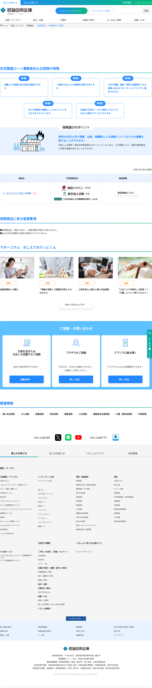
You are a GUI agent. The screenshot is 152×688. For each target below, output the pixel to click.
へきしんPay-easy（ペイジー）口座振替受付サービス (16, 556)
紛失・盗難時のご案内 (45, 576)
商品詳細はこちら (126, 192)
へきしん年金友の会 (7, 533)
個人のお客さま (10, 2)
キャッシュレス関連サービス (10, 521)
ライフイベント (44, 592)
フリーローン (42, 510)
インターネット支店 (46, 476)
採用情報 (127, 2)
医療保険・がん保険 (83, 489)
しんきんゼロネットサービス (10, 525)
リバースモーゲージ (45, 522)
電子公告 (117, 631)
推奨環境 (79, 627)
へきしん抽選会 (44, 608)
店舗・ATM (139, 19)
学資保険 (142, 414)
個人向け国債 (80, 521)
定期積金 (117, 493)
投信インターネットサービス (86, 525)
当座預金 (117, 505)
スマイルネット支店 (101, 10)
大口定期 (117, 517)
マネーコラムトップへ (75, 304)
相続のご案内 (42, 580)
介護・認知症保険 (124, 414)
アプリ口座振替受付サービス (10, 560)
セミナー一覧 (42, 564)
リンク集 (41, 635)
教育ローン (42, 506)
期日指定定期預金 (120, 521)
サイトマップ (118, 635)
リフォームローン (44, 514)
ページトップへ (75, 618)
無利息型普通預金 (120, 509)
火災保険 (83, 414)
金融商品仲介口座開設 (83, 529)
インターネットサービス (70, 10)
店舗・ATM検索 (43, 600)
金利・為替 (38, 19)
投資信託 (79, 481)
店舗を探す (25, 379)
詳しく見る (75, 379)
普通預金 (117, 501)
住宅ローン (42, 502)
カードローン (42, 518)
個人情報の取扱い (6, 627)
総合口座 (117, 485)
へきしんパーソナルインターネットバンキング (16, 509)
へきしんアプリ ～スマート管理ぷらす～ (14, 485)
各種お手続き (89, 19)
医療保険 (39, 414)
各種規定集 (80, 635)
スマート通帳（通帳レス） (9, 489)
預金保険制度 (42, 627)
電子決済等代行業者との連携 (124, 627)
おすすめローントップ (45, 494)
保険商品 (30, 25)
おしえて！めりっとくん (84, 551)
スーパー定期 (118, 489)
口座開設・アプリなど (9, 476)
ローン (40, 489)
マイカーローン (43, 498)
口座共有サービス (6, 493)
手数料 (63, 19)
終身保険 (54, 414)
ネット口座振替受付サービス (10, 505)
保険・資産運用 (82, 476)
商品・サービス (13, 19)
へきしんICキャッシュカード (10, 501)
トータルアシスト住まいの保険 (17, 193)
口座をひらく (4, 481)
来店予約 (3, 497)
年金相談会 (4, 529)
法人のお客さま (31, 2)
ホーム (5, 25)
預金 (116, 476)
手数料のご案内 (44, 588)
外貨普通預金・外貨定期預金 (124, 497)
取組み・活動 (4, 635)
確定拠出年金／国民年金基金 (86, 485)
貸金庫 (2, 517)
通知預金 (117, 513)
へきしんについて (144, 2)
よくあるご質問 (114, 19)
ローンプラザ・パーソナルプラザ (51, 604)
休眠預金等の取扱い (45, 631)
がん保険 (25, 414)
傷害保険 (68, 414)
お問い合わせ (80, 631)
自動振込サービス (6, 513)
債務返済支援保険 (101, 414)
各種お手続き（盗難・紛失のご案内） (53, 568)
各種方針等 (4, 631)
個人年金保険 (9, 414)
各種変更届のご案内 (45, 572)
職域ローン (42, 526)
